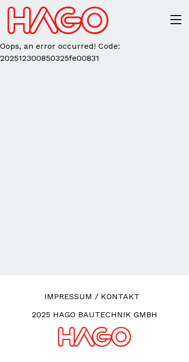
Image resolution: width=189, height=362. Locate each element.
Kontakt (120, 296)
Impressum (68, 296)
